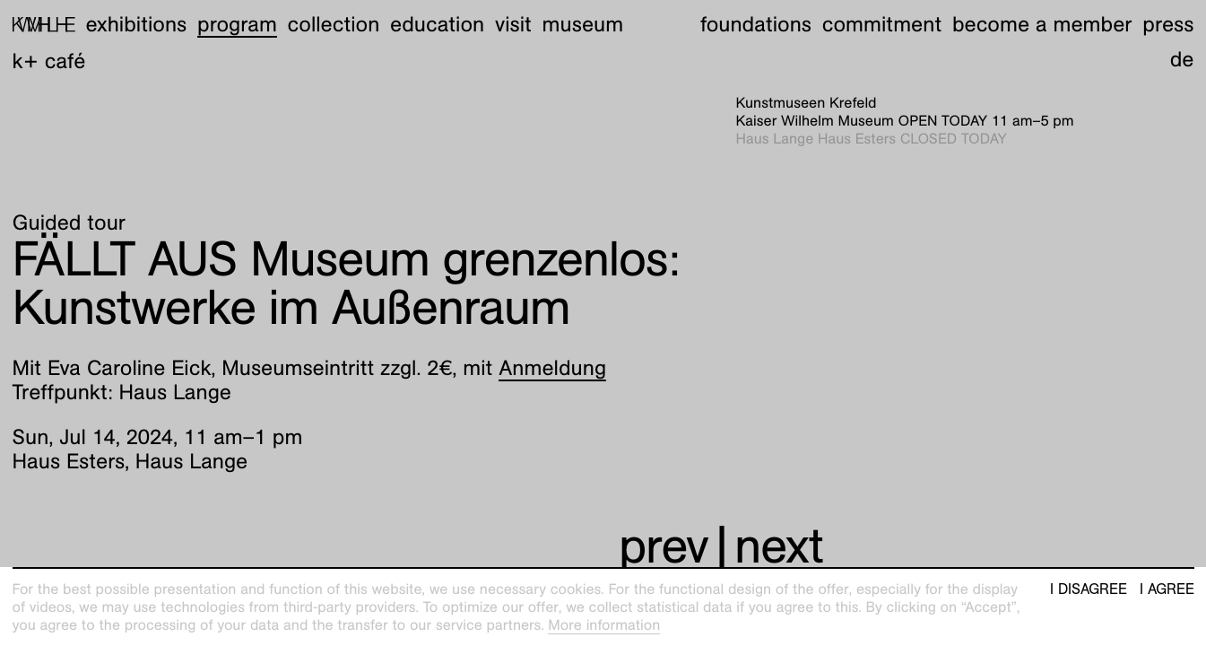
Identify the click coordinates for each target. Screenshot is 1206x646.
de (1182, 59)
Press (1167, 24)
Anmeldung (552, 367)
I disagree (1088, 589)
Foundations (755, 24)
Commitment (881, 24)
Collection (334, 24)
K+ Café (49, 61)
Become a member (1042, 24)
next (778, 546)
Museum (583, 24)
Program (237, 24)
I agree (1167, 589)
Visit (513, 24)
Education (437, 24)
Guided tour (69, 222)
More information (604, 624)
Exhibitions (136, 24)
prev (663, 546)
